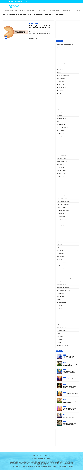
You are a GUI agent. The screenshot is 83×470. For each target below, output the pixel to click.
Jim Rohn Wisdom (61, 167)
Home (33, 455)
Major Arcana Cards (61, 189)
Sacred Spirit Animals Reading (64, 278)
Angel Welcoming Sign (62, 63)
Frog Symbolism (60, 133)
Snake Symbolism (61, 281)
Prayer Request (77, 10)
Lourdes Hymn (60, 179)
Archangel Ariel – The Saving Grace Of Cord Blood (69, 402)
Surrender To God (61, 296)
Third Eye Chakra (60, 305)
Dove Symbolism (60, 115)
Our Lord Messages (20, 10)
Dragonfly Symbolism (61, 118)
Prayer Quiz (59, 244)
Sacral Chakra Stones (62, 275)
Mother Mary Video (61, 213)
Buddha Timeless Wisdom (63, 75)
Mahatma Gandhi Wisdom (62, 185)
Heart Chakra (60, 152)
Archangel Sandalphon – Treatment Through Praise (69, 372)
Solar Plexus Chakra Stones (63, 287)
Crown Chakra (60, 103)
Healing (58, 146)
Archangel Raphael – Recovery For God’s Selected (70, 364)
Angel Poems (60, 56)
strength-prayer (60, 293)
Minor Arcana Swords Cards (63, 201)
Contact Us (39, 455)
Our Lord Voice (60, 235)
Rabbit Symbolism (61, 253)
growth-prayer (60, 142)
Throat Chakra (60, 314)
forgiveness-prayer (61, 124)
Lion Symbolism (60, 176)
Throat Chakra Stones (62, 318)
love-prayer (59, 182)
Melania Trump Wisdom (62, 192)
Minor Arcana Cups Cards (62, 195)
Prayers (58, 247)
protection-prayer (61, 250)
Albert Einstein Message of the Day (65, 44)
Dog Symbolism (60, 112)
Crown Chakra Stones (62, 106)
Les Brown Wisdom (61, 173)
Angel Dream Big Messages (63, 50)
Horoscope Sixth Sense (62, 161)
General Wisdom (60, 136)
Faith (58, 121)
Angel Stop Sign (60, 60)
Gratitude (59, 139)
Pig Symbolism (60, 238)
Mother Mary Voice (61, 216)
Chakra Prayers (60, 90)
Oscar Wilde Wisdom (61, 225)
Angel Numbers (60, 53)
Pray (58, 241)
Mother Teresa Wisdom (62, 219)
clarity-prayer (60, 96)
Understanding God (61, 327)
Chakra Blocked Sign (61, 87)
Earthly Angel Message (55, 10)
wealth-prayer (60, 336)
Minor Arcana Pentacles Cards (63, 198)
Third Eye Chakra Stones (62, 308)
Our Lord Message (61, 232)
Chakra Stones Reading (62, 93)
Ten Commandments (61, 302)
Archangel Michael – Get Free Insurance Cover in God (69, 387)
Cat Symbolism (60, 81)
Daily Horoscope (67, 10)
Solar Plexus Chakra (61, 284)
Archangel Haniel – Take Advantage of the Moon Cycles (70, 357)
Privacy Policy (48, 455)
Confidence (59, 99)
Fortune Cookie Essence (33, 23)
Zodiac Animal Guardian (62, 345)
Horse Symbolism (61, 164)
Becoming (59, 72)
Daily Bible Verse (60, 109)
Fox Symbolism (60, 130)
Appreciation (60, 69)
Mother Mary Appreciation (63, 210)
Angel (58, 47)
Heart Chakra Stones (61, 155)
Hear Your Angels (31, 10)
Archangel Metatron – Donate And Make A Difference (69, 416)
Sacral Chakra (60, 271)
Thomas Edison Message (62, 311)
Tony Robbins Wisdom (62, 324)
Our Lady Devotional (8, 10)
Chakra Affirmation (42, 10)
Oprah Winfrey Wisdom (62, 222)
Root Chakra (59, 265)
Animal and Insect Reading (63, 66)
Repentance (59, 259)
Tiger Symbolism (60, 321)
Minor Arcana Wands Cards (63, 204)
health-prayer (60, 149)
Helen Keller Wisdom (61, 158)
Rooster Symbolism (61, 262)
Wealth (58, 333)
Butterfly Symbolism (61, 78)
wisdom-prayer (60, 339)
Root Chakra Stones (61, 268)
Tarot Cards (59, 299)
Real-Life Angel (60, 256)
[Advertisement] (68, 29)
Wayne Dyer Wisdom (61, 330)
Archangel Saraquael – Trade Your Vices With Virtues (69, 424)
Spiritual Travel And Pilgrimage (64, 290)
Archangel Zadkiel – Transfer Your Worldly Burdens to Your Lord (70, 410)
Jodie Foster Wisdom (61, 170)
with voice (59, 342)
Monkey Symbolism (61, 207)
